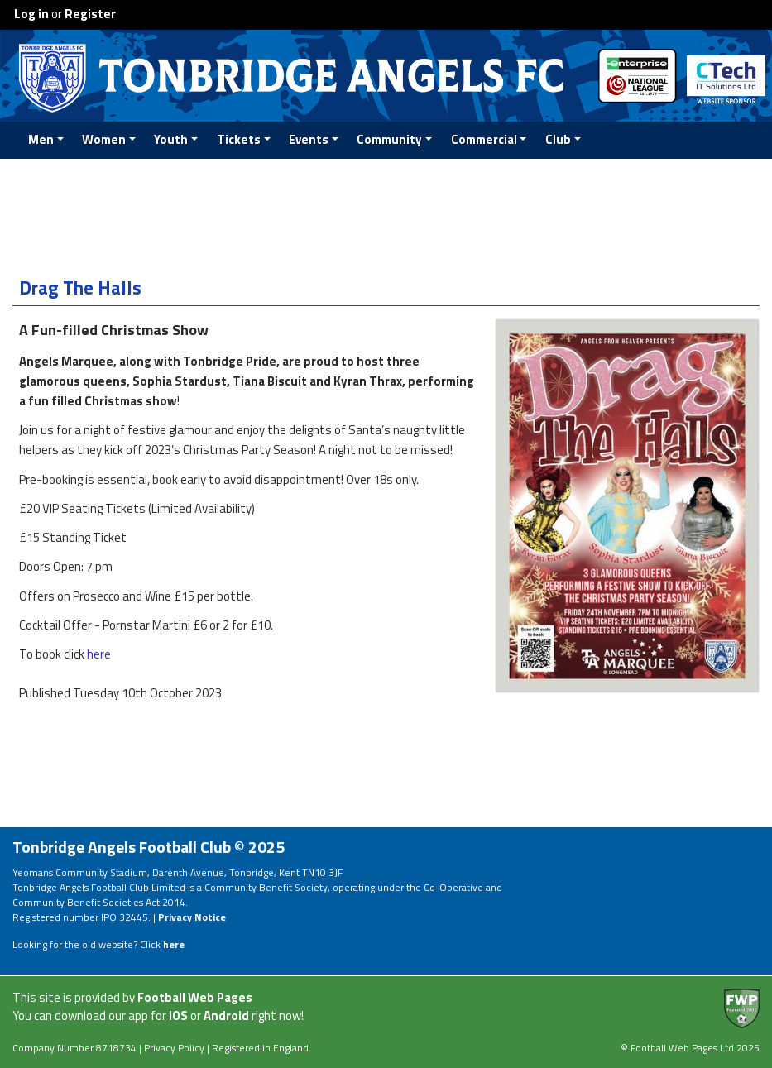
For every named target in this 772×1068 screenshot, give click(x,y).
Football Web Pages (194, 997)
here (99, 653)
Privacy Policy (174, 1048)
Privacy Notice (192, 917)
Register (90, 13)
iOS (178, 1015)
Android (226, 1015)
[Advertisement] (386, 214)
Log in (31, 13)
